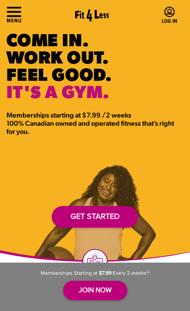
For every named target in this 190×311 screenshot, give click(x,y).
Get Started (95, 216)
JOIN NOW (95, 290)
